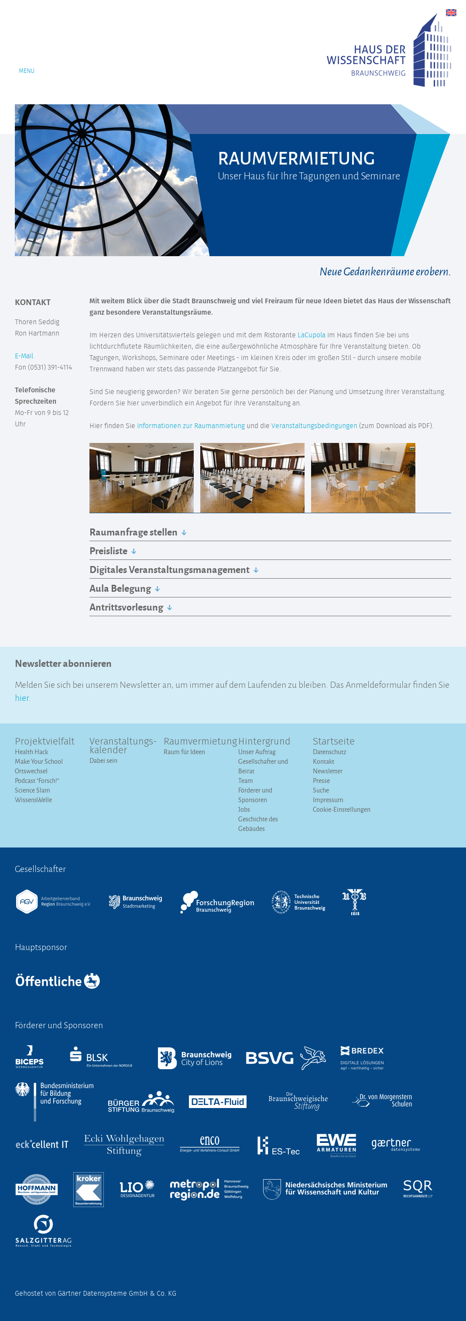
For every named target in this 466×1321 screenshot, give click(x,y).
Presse (321, 780)
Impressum (328, 799)
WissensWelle (33, 799)
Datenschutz (329, 751)
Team (245, 780)
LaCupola (312, 335)
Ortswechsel (31, 770)
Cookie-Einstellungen (341, 809)
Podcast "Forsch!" (37, 780)
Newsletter (328, 770)
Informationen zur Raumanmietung (191, 425)
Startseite (334, 742)
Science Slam (32, 790)
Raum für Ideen (184, 751)
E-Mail (24, 356)
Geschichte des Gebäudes (258, 823)
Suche (321, 790)
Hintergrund (264, 742)
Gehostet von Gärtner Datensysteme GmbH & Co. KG (95, 1293)
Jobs (244, 809)
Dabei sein (103, 760)
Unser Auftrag (257, 751)
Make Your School (39, 761)
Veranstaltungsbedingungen (314, 425)
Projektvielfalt (45, 742)
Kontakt (323, 761)
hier (21, 696)
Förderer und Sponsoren (255, 795)
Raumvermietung (196, 742)
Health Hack (31, 751)
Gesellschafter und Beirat (263, 766)
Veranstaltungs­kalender (121, 746)
